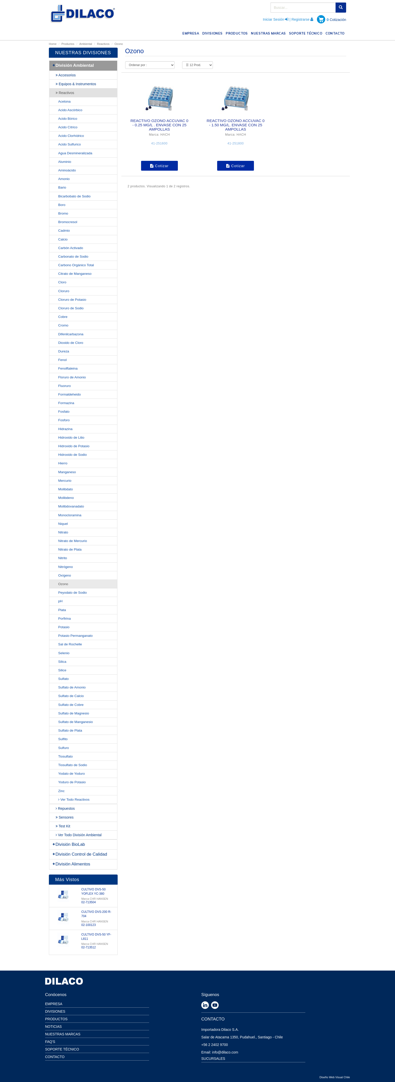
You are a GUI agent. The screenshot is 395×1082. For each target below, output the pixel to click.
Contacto (54, 1057)
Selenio (64, 653)
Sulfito (63, 739)
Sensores (65, 817)
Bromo (63, 213)
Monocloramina (69, 515)
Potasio (64, 627)
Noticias (53, 1027)
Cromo (63, 325)
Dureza (63, 351)
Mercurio (64, 481)
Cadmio (64, 230)
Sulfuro (63, 748)
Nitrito (62, 558)
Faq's (50, 1042)
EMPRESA (191, 33)
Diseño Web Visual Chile (334, 1077)
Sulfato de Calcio (71, 696)
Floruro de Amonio (72, 377)
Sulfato (63, 679)
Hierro (63, 463)
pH (60, 601)
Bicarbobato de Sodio (74, 196)
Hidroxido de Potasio (73, 446)
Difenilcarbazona (70, 334)
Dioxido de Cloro (70, 343)
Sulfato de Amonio (72, 687)
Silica (62, 662)
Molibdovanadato (71, 506)
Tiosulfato (65, 756)
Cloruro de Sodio (71, 308)
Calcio (63, 239)
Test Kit (63, 826)
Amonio (64, 179)
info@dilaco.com (225, 1052)
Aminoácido (67, 170)
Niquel (63, 524)
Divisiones (55, 1011)
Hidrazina (65, 429)
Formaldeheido (69, 394)
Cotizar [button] (159, 166)
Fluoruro (64, 386)
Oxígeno (64, 575)
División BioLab (68, 844)
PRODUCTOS (237, 33)
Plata (62, 610)
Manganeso (67, 472)
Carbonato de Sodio (73, 256)
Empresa (53, 1004)
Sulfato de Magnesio (73, 713)
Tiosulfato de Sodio (72, 765)
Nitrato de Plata (70, 549)
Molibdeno (66, 498)
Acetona (64, 101)
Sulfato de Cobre (71, 705)
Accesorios (66, 75)
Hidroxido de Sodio (72, 455)
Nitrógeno (65, 567)
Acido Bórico (67, 119)
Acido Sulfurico (69, 144)
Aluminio (64, 162)
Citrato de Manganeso (74, 274)
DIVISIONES (213, 33)
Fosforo (64, 420)
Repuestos (65, 808)
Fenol (62, 360)
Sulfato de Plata (70, 730)
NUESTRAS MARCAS (269, 33)
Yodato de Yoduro (71, 773)
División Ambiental (73, 65)
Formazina (66, 403)
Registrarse (300, 19)
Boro (61, 205)
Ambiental (85, 43)
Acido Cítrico (67, 127)
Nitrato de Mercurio (72, 541)
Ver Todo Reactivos (73, 799)
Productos (67, 43)
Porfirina (64, 618)
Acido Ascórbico (70, 110)
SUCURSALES (213, 1059)
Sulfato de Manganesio (75, 722)
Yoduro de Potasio (72, 782)
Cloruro (63, 291)
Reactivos (103, 43)
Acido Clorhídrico (71, 136)
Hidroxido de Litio (71, 437)
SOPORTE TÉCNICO (306, 33)
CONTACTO (335, 33)
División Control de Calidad (79, 854)
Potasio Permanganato (75, 636)
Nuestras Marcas (62, 1034)
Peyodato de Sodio (72, 592)
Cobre (63, 317)
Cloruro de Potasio (72, 300)
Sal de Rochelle (70, 644)
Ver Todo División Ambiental (79, 835)
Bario (62, 187)
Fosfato (64, 411)
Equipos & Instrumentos (76, 84)
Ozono (63, 584)
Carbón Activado (70, 248)
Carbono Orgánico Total (76, 265)
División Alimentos (71, 864)
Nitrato (63, 532)
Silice (62, 670)
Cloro (62, 282)
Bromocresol (67, 222)
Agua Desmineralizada (75, 153)
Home (52, 43)
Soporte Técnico (62, 1049)
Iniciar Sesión (273, 19)
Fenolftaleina (68, 368)
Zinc (61, 791)
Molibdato (65, 489)
